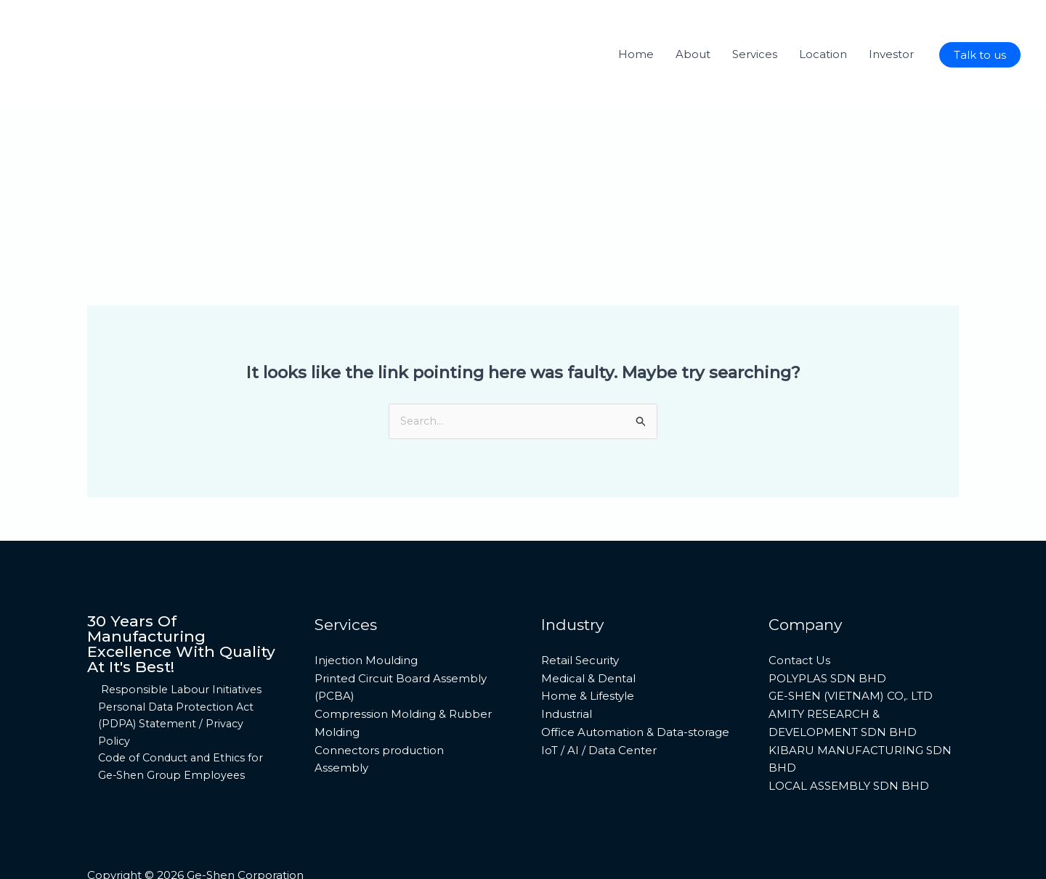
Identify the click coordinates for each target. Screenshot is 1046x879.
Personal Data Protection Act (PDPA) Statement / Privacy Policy (174, 683)
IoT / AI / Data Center (599, 707)
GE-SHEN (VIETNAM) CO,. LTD (851, 653)
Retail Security (580, 617)
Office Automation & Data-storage (635, 688)
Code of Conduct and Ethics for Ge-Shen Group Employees (179, 728)
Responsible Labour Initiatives (179, 647)
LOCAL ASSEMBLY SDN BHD (849, 742)
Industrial (566, 670)
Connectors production (379, 707)
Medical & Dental (588, 635)
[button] (980, 55)
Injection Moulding (366, 617)
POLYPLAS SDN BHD (827, 635)
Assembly (341, 725)
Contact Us (799, 617)
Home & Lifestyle (587, 653)
